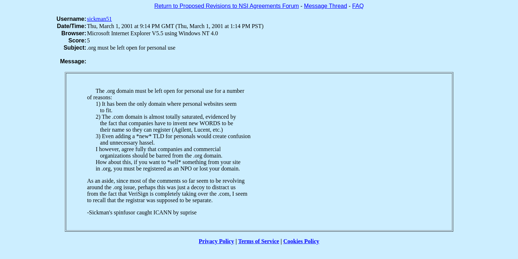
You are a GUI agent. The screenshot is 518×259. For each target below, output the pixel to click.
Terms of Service (258, 241)
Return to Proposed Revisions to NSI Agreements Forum (226, 6)
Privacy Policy (216, 241)
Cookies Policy (301, 241)
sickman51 (99, 19)
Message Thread (325, 6)
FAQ (358, 6)
